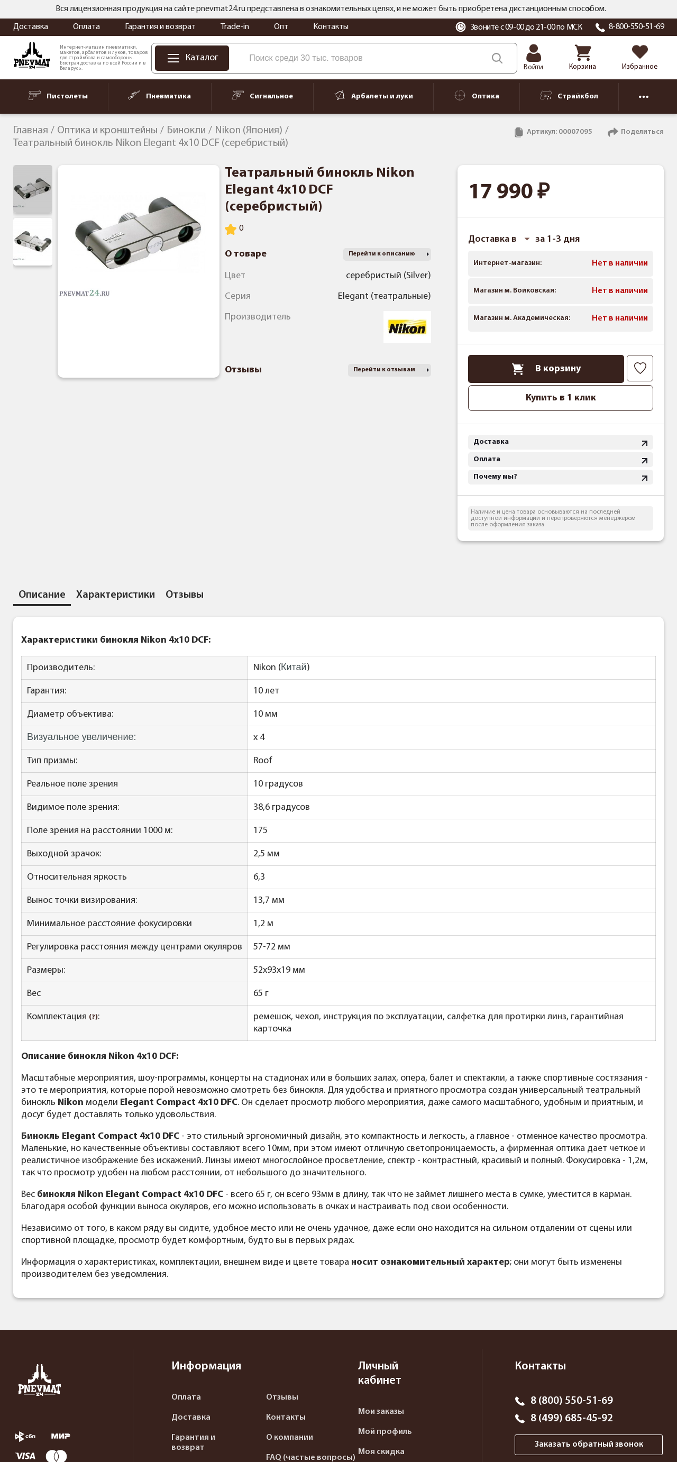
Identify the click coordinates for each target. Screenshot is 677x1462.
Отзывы (282, 1397)
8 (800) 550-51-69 (571, 1401)
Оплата (86, 27)
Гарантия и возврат (160, 27)
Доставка (30, 27)
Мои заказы (381, 1412)
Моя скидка (381, 1452)
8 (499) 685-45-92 (571, 1418)
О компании (289, 1437)
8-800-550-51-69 (636, 27)
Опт (281, 27)
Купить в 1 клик (561, 398)
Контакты (331, 27)
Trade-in (235, 27)
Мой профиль (385, 1432)
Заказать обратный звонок (589, 1444)
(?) (93, 1017)
